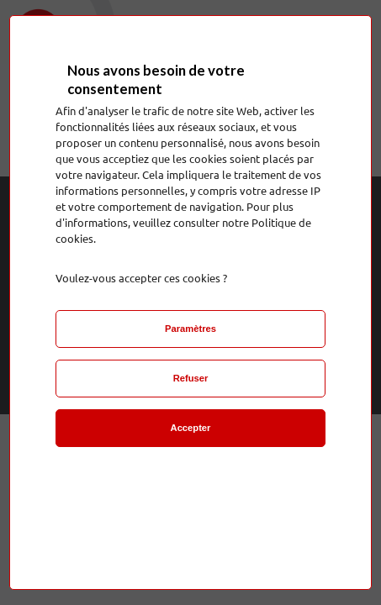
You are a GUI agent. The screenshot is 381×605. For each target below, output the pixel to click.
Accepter (191, 428)
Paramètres (190, 329)
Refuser (191, 378)
